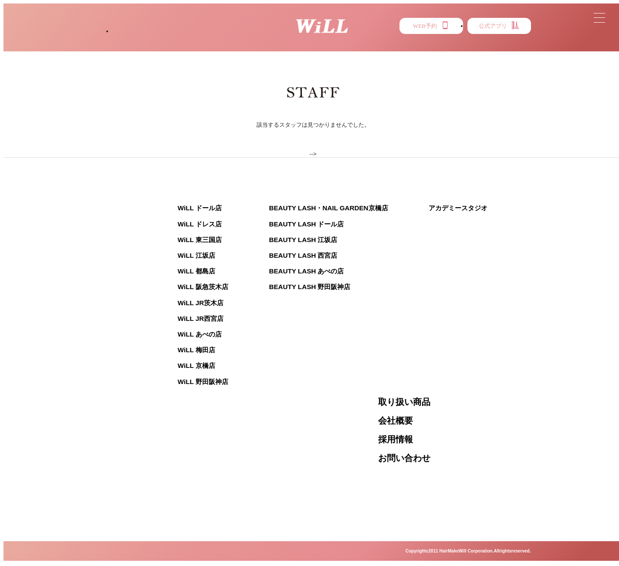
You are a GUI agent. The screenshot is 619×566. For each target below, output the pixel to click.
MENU (349, 48)
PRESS (402, 48)
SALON (133, 48)
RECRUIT (506, 48)
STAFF (243, 48)
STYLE (189, 48)
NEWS (297, 48)
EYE (452, 48)
